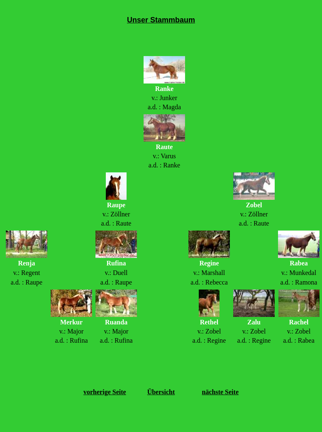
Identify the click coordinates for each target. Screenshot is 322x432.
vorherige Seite (104, 391)
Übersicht (161, 391)
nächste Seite (220, 391)
